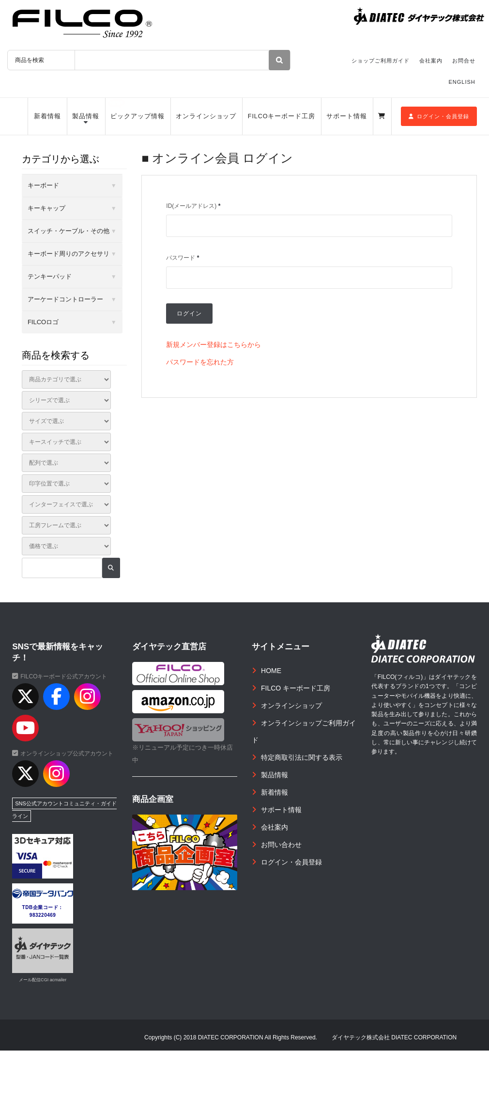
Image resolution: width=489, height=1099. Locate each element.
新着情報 (47, 116)
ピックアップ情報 (137, 116)
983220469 (43, 915)
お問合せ (463, 60)
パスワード (182, 257)
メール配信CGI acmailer (42, 979)
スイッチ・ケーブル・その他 (68, 231)
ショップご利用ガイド (380, 60)
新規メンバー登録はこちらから (213, 344)
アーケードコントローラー (65, 299)
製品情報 (85, 116)
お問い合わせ (281, 844)
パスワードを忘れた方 (200, 362)
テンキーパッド (50, 276)
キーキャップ (46, 208)
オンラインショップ (206, 116)
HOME (271, 671)
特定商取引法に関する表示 (301, 757)
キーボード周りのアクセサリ (68, 253)
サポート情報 (346, 116)
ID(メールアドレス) (193, 206)
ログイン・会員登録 (439, 116)
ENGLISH (462, 82)
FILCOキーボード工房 (281, 116)
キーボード (43, 185)
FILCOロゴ (43, 322)
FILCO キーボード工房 (295, 688)
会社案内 (431, 60)
